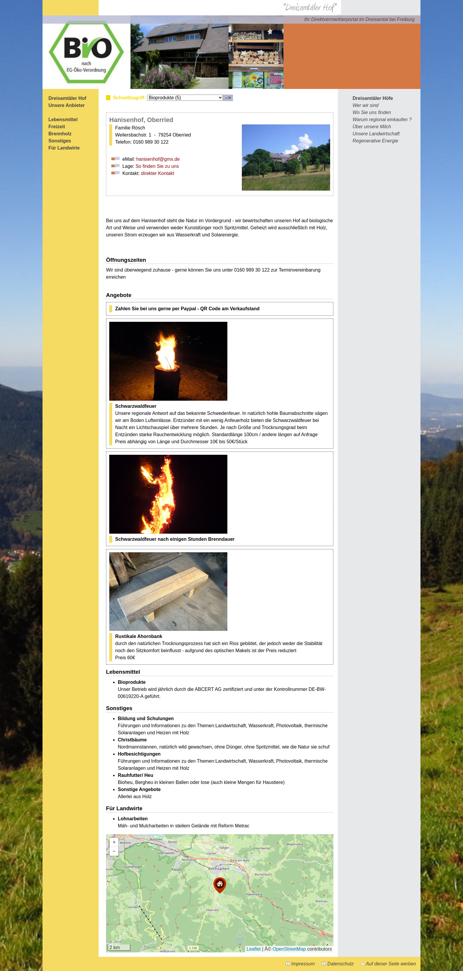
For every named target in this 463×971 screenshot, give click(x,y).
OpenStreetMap (289, 948)
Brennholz (59, 133)
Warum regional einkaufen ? (382, 119)
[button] (219, 885)
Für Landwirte (64, 147)
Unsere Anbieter (66, 105)
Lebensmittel (63, 119)
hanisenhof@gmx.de (158, 159)
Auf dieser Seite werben (388, 963)
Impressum (300, 963)
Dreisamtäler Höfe (373, 98)
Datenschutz (337, 963)
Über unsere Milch (372, 126)
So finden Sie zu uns (157, 166)
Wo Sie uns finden (372, 112)
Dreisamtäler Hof (67, 98)
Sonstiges (59, 140)
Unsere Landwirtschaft (376, 133)
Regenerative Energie (375, 140)
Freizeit (56, 126)
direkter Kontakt (157, 173)
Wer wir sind (366, 105)
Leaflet (254, 948)
